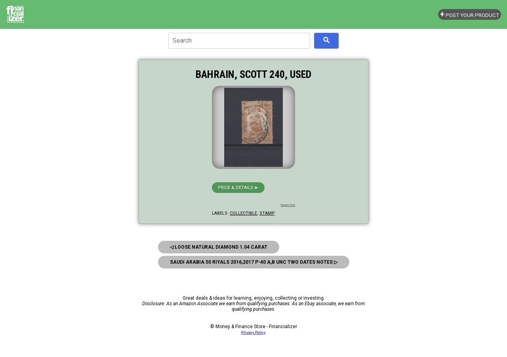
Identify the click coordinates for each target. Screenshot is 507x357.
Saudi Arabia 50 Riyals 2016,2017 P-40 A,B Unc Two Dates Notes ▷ (253, 262)
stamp (267, 213)
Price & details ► (238, 187)
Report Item (288, 205)
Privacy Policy (253, 332)
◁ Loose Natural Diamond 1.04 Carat (218, 247)
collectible (243, 213)
